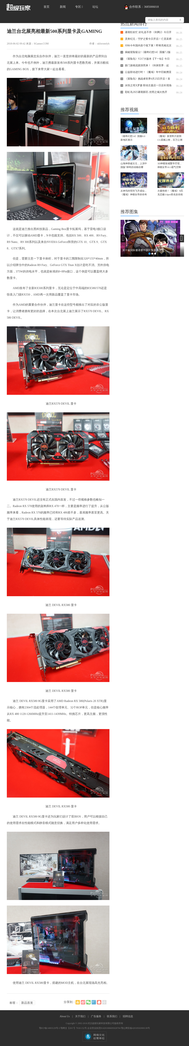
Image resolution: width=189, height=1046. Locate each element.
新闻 (63, 6)
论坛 (95, 6)
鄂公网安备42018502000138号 (135, 1028)
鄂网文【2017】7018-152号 (74, 1028)
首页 (46, 6)
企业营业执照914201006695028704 (104, 1028)
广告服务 (96, 1016)
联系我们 (112, 1016)
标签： (14, 1002)
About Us (65, 1016)
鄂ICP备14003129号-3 (50, 1028)
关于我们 (80, 1016)
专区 (79, 6)
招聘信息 (128, 1016)
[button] (123, 238)
